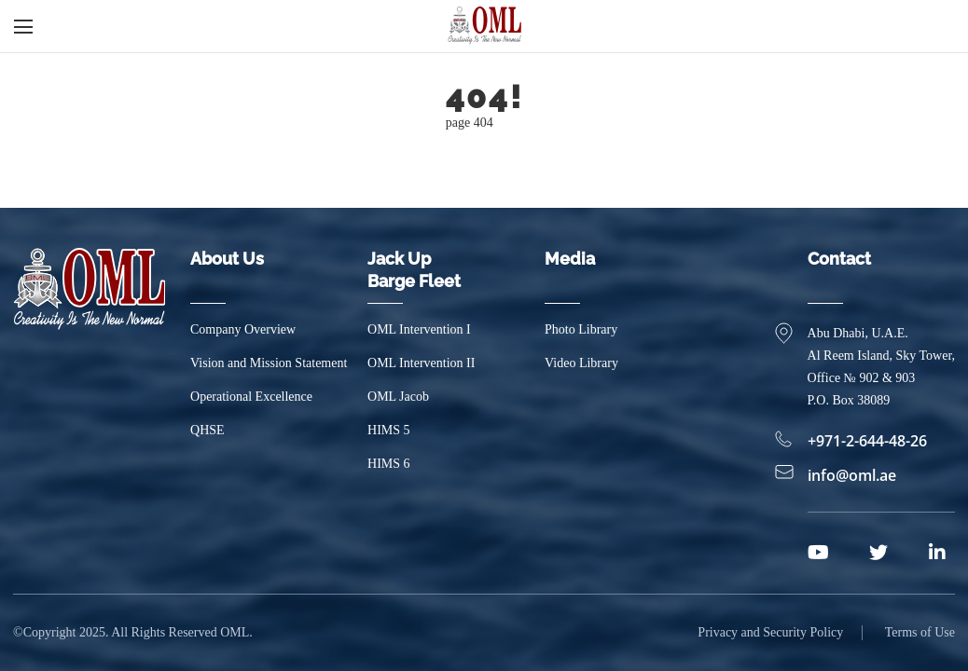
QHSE (207, 430)
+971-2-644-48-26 (867, 441)
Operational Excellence (251, 397)
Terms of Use (920, 632)
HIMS (388, 430)
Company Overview (243, 329)
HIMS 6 (388, 464)
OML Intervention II (421, 363)
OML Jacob (398, 397)
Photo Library (581, 329)
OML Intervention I (419, 329)
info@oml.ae (852, 475)
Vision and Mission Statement (268, 363)
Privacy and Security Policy (770, 632)
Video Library (581, 363)
